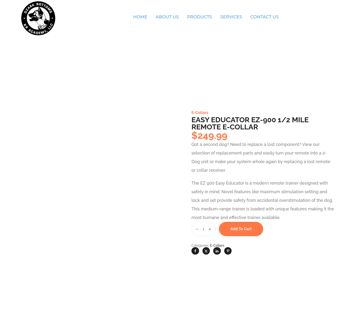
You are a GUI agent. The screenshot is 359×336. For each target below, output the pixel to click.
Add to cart (241, 229)
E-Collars (199, 112)
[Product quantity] (203, 229)
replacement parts (234, 152)
